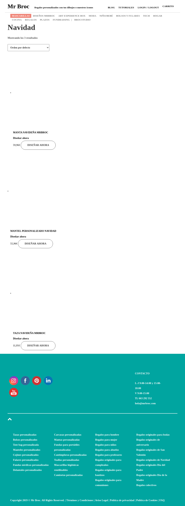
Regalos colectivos (146, 485)
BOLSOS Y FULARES (128, 15)
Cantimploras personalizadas (70, 455)
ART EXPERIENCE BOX (71, 15)
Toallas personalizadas (66, 460)
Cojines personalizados (26, 455)
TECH (146, 15)
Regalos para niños (105, 444)
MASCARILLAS (21, 15)
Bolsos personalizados (25, 439)
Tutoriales (126, 7)
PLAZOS (45, 19)
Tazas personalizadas (24, 434)
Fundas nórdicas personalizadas (31, 465)
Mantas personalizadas (67, 439)
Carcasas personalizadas (67, 434)
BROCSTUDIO (81, 19)
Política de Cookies (146, 500)
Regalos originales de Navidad (153, 460)
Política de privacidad (122, 500)
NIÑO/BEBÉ (106, 15)
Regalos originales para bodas (153, 434)
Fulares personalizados (25, 460)
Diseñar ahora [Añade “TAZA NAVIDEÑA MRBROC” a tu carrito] (38, 345)
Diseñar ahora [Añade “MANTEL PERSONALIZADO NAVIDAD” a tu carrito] (35, 243)
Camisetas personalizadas (68, 475)
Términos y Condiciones (79, 500)
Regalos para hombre (107, 434)
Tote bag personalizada (26, 444)
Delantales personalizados (27, 470)
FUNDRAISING (61, 19)
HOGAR (157, 15)
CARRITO (168, 6)
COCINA (17, 19)
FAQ (162, 500)
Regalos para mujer (106, 439)
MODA (92, 15)
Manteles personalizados (26, 450)
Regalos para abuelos (107, 450)
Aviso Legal (101, 500)
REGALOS (31, 19)
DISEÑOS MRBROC (44, 15)
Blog (111, 7)
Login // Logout (148, 7)
